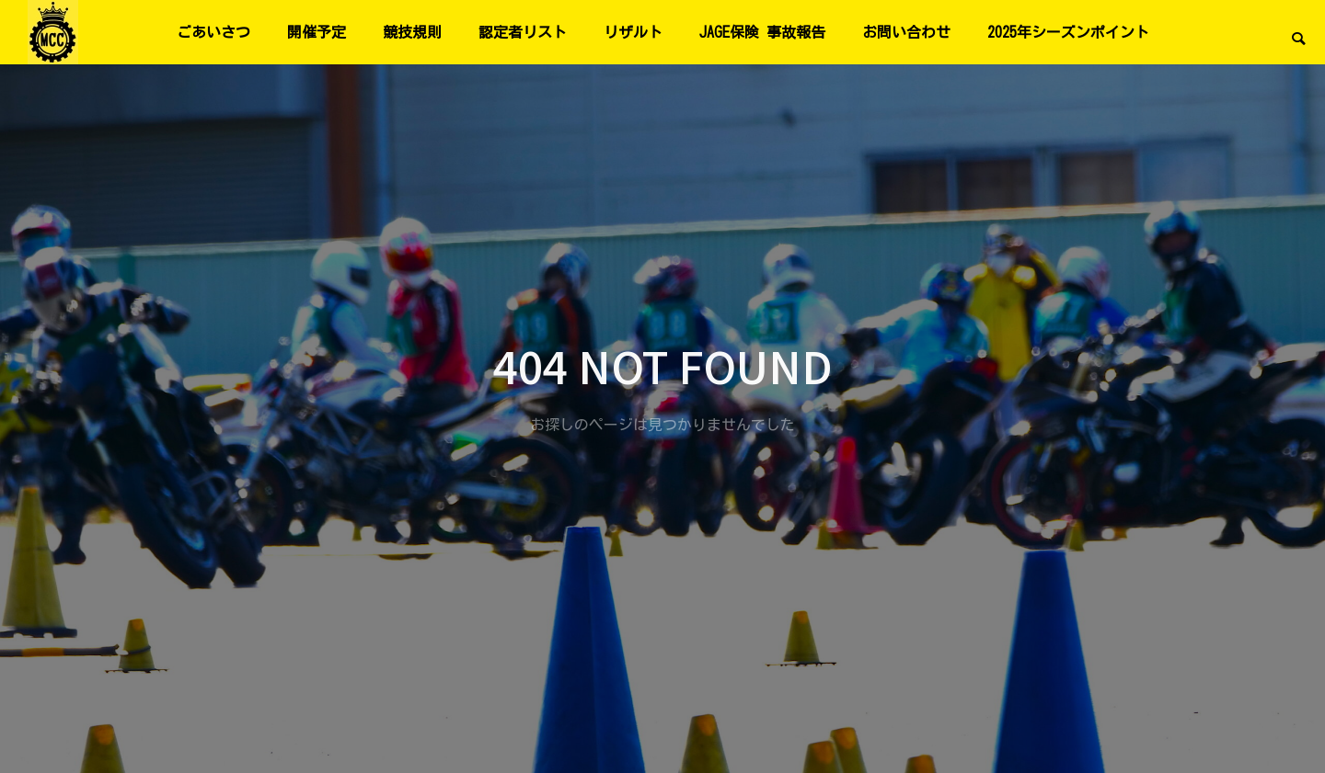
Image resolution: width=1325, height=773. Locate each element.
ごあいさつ (213, 32)
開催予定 (316, 32)
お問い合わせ (906, 32)
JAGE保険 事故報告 (762, 32)
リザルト (633, 32)
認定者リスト (522, 32)
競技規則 (412, 32)
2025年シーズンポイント (1068, 32)
